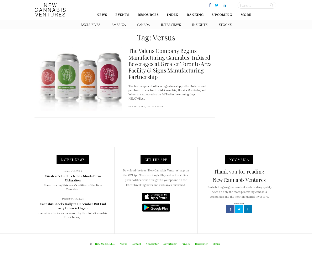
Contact (136, 243)
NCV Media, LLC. (105, 243)
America (119, 25)
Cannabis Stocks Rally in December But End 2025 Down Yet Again (73, 206)
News (102, 14)
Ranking (195, 14)
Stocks (225, 25)
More (245, 14)
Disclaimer (201, 243)
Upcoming (222, 14)
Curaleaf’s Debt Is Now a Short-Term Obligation (73, 178)
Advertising (170, 243)
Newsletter (152, 243)
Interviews (171, 25)
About (123, 243)
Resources (148, 14)
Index (172, 14)
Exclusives (90, 25)
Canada (143, 25)
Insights (199, 25)
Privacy (185, 243)
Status (216, 243)
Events (122, 14)
